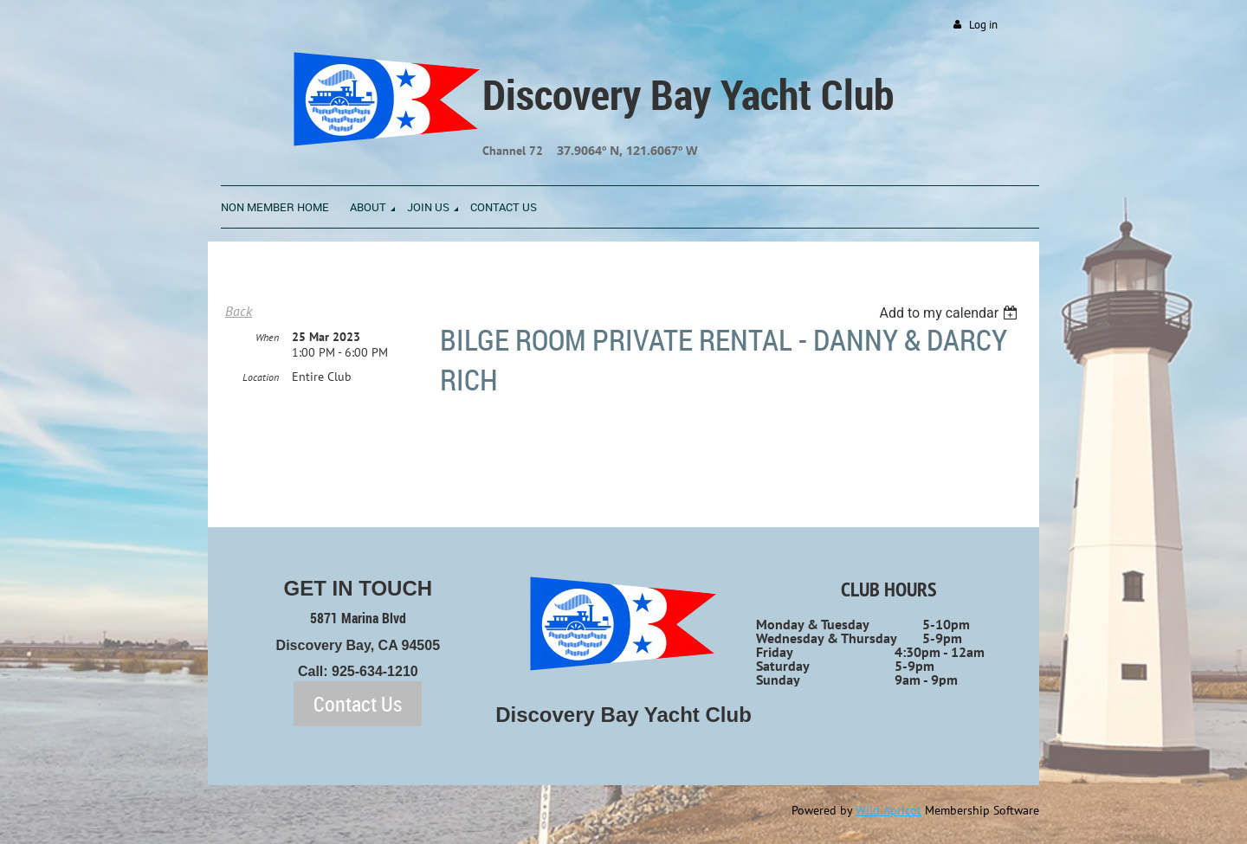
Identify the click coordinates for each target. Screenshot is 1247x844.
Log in (983, 24)
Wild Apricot (888, 810)
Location (260, 376)
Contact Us (357, 704)
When (267, 337)
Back (238, 310)
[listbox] (950, 313)
